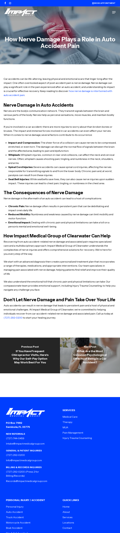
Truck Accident (15, 517)
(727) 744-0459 (15, 438)
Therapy (67, 422)
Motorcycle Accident (18, 522)
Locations (68, 522)
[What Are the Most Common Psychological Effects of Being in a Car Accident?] (90, 355)
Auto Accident (14, 511)
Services (67, 517)
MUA (65, 427)
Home (66, 506)
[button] (114, 12)
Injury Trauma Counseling (77, 438)
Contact (67, 527)
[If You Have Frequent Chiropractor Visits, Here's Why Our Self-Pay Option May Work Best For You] (30, 355)
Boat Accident (14, 527)
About (66, 511)
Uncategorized (60, 30)
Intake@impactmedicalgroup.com (25, 443)
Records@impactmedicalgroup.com (26, 481)
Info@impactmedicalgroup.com (24, 460)
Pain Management (72, 432)
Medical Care (70, 416)
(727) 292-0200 (13, 317)
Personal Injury (14, 506)
